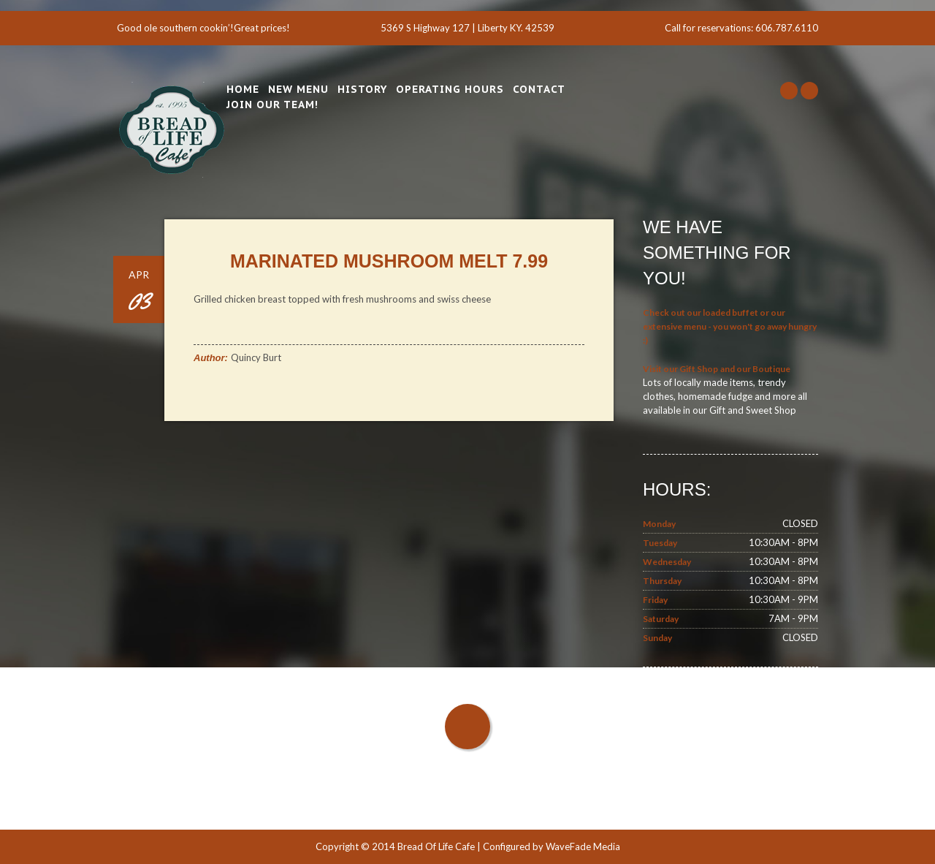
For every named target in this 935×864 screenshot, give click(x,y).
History (362, 89)
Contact (539, 89)
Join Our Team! (272, 104)
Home (242, 89)
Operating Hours (450, 89)
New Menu (298, 89)
